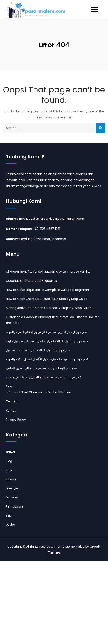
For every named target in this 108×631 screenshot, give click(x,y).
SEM (9, 515)
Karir (9, 470)
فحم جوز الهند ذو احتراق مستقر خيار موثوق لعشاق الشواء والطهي (46, 332)
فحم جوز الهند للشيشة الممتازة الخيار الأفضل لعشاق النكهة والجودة (47, 359)
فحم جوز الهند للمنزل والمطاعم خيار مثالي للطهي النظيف (41, 368)
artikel (10, 452)
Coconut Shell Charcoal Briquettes (31, 281)
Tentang (12, 401)
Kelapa (11, 479)
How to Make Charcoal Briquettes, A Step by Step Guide (46, 299)
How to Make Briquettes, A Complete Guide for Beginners (48, 290)
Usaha (10, 525)
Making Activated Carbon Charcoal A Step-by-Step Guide (48, 308)
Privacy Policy (16, 419)
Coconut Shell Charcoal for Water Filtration (39, 392)
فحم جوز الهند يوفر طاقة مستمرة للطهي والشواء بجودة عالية (43, 377)
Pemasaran (14, 506)
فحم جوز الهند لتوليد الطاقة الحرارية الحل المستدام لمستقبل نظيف (47, 341)
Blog (9, 386)
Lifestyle (12, 488)
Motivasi (12, 497)
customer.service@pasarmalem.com (56, 219)
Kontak (11, 410)
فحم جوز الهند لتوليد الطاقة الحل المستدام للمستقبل (38, 350)
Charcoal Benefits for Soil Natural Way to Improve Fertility (48, 271)
